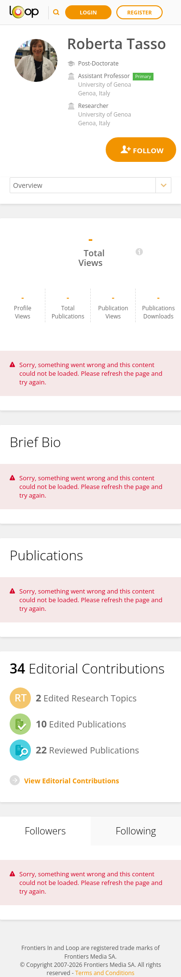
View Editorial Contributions (71, 780)
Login (88, 12)
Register (139, 12)
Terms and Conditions (105, 973)
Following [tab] (135, 830)
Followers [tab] (45, 830)
